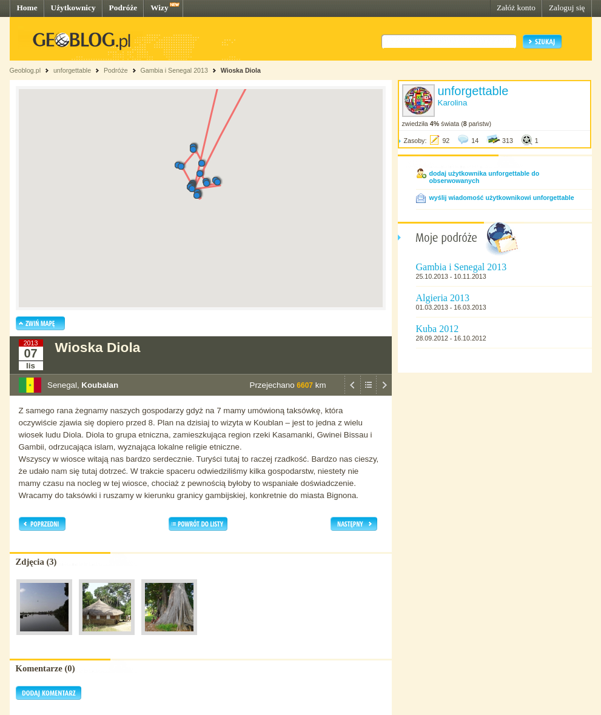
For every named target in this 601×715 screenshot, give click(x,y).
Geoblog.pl (25, 70)
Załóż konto (516, 7)
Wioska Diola (241, 70)
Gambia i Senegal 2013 (174, 70)
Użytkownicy (73, 7)
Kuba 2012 (437, 329)
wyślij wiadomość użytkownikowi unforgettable (501, 197)
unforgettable (72, 70)
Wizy (159, 7)
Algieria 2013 (442, 298)
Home (27, 7)
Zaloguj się (567, 7)
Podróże (123, 7)
